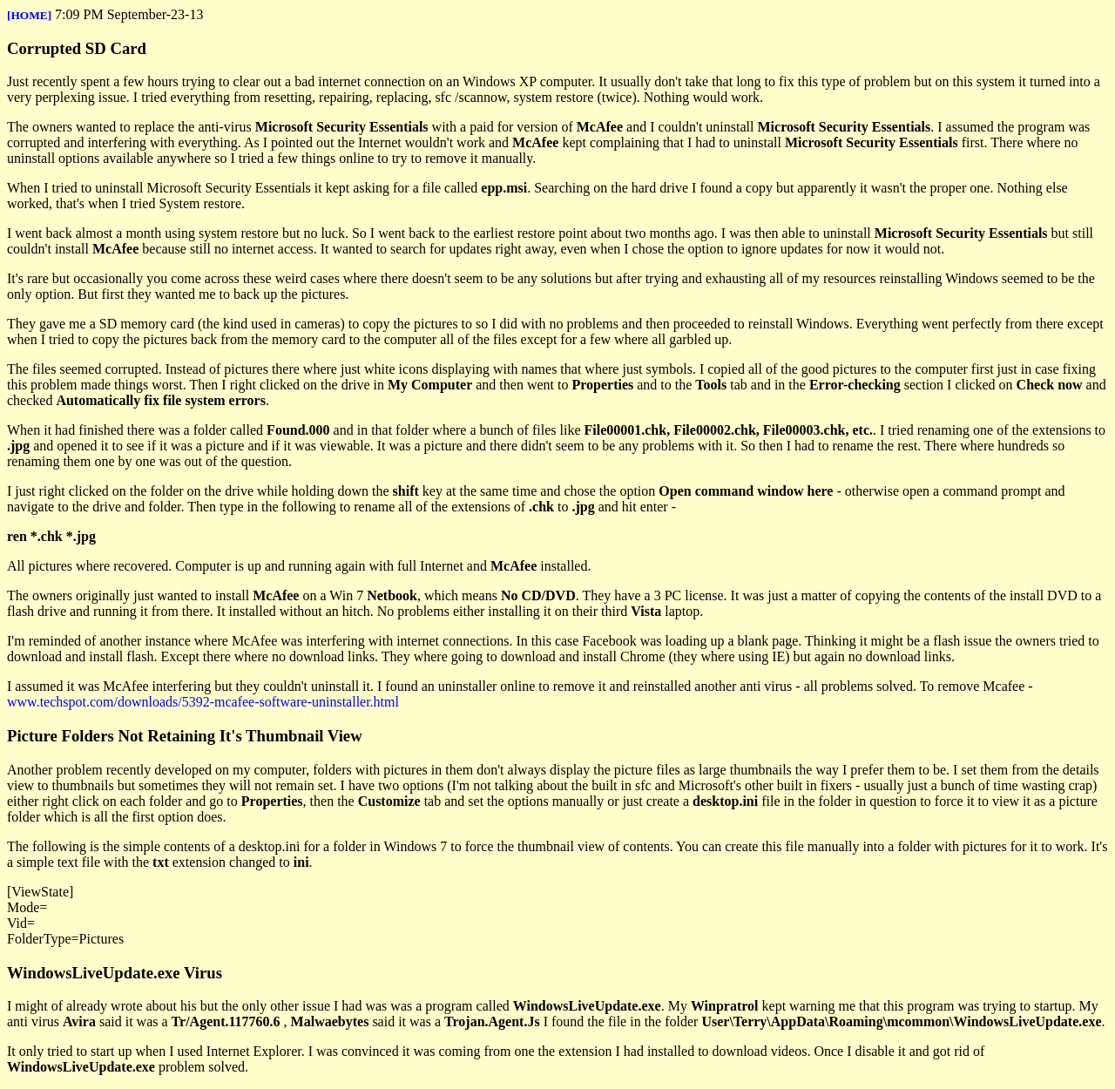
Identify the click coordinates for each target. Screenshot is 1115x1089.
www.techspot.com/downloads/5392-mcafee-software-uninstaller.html (203, 701)
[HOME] (29, 15)
